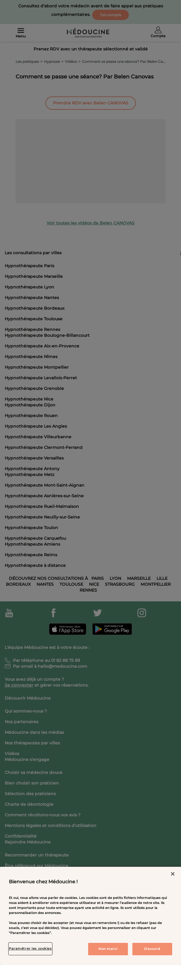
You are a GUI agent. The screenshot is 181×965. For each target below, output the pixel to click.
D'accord (152, 949)
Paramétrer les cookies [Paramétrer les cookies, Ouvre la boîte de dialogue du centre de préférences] (30, 948)
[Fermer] (172, 873)
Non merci (107, 949)
